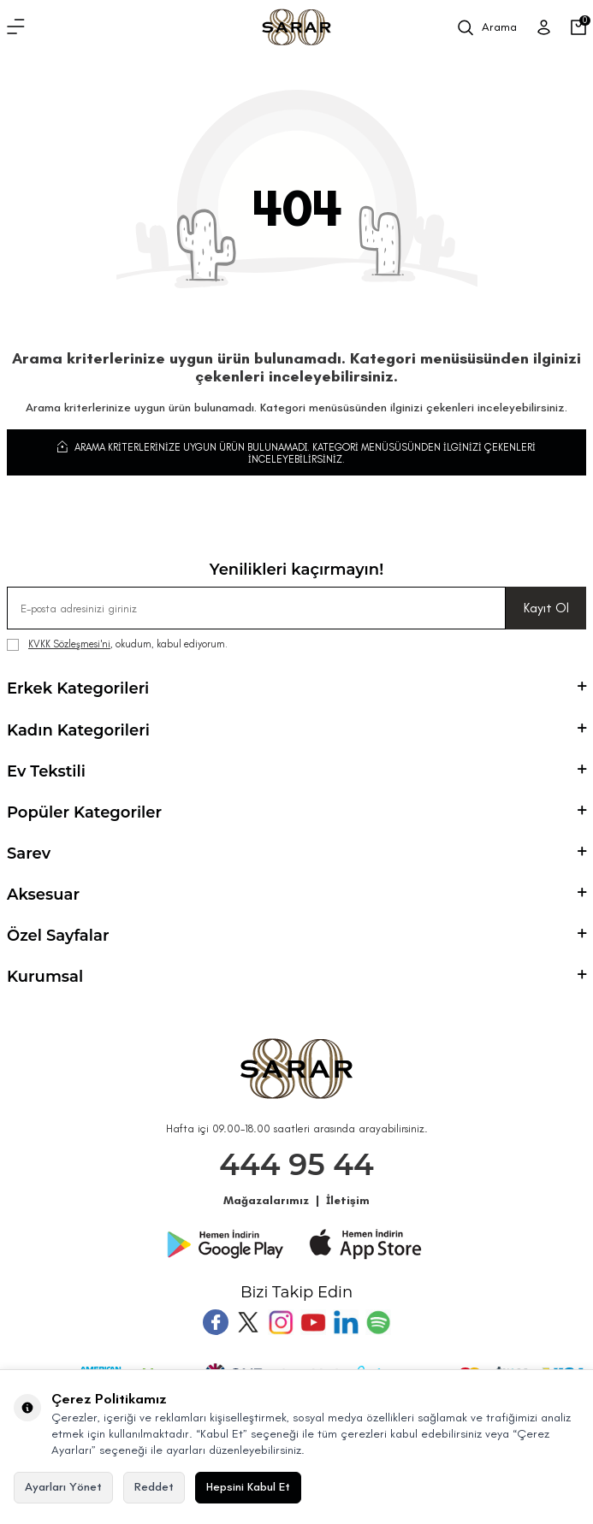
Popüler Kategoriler (296, 812)
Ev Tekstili (296, 771)
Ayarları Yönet (63, 1487)
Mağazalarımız (266, 1200)
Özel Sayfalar (296, 935)
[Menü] (16, 27)
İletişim (348, 1200)
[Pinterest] (378, 1322)
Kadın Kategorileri (296, 730)
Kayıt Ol (546, 608)
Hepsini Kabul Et (248, 1487)
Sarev (296, 853)
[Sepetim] (578, 27)
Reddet (154, 1487)
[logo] (296, 28)
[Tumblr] (346, 1322)
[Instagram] (281, 1322)
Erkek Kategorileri (296, 688)
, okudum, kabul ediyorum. (117, 644)
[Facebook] (215, 1322)
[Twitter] (248, 1322)
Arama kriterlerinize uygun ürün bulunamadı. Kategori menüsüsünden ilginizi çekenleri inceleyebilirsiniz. (296, 452)
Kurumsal (296, 976)
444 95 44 (296, 1164)
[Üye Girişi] (543, 27)
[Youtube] (313, 1322)
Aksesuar (296, 894)
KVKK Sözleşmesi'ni (69, 644)
